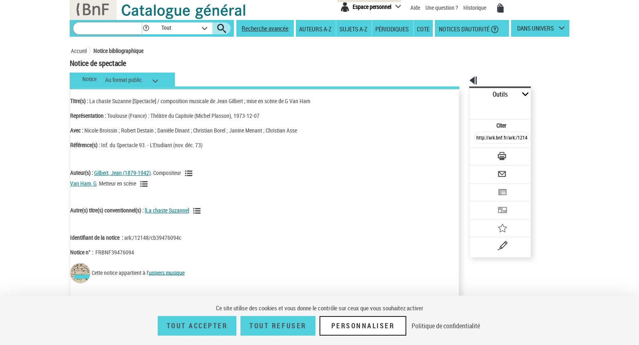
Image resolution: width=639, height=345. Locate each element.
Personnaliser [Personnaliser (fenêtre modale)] (363, 325)
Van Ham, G (83, 183)
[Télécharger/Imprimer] (480, 138)
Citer (466, 107)
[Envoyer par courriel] (479, 154)
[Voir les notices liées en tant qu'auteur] (190, 173)
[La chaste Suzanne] (167, 210)
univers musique (167, 272)
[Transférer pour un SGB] (482, 186)
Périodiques (392, 28)
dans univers (535, 30)
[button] (146, 28)
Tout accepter (197, 325)
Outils (460, 94)
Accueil (79, 51)
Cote (423, 28)
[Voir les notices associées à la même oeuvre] (198, 211)
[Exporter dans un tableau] (485, 170)
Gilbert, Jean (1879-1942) (122, 173)
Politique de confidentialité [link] (446, 325)
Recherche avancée (265, 28)
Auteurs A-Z (315, 28)
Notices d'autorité (463, 28)
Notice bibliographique (118, 51)
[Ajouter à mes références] (484, 202)
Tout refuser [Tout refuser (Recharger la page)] (277, 325)
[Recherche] (107, 28)
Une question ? (441, 7)
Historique (475, 7)
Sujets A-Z (353, 28)
